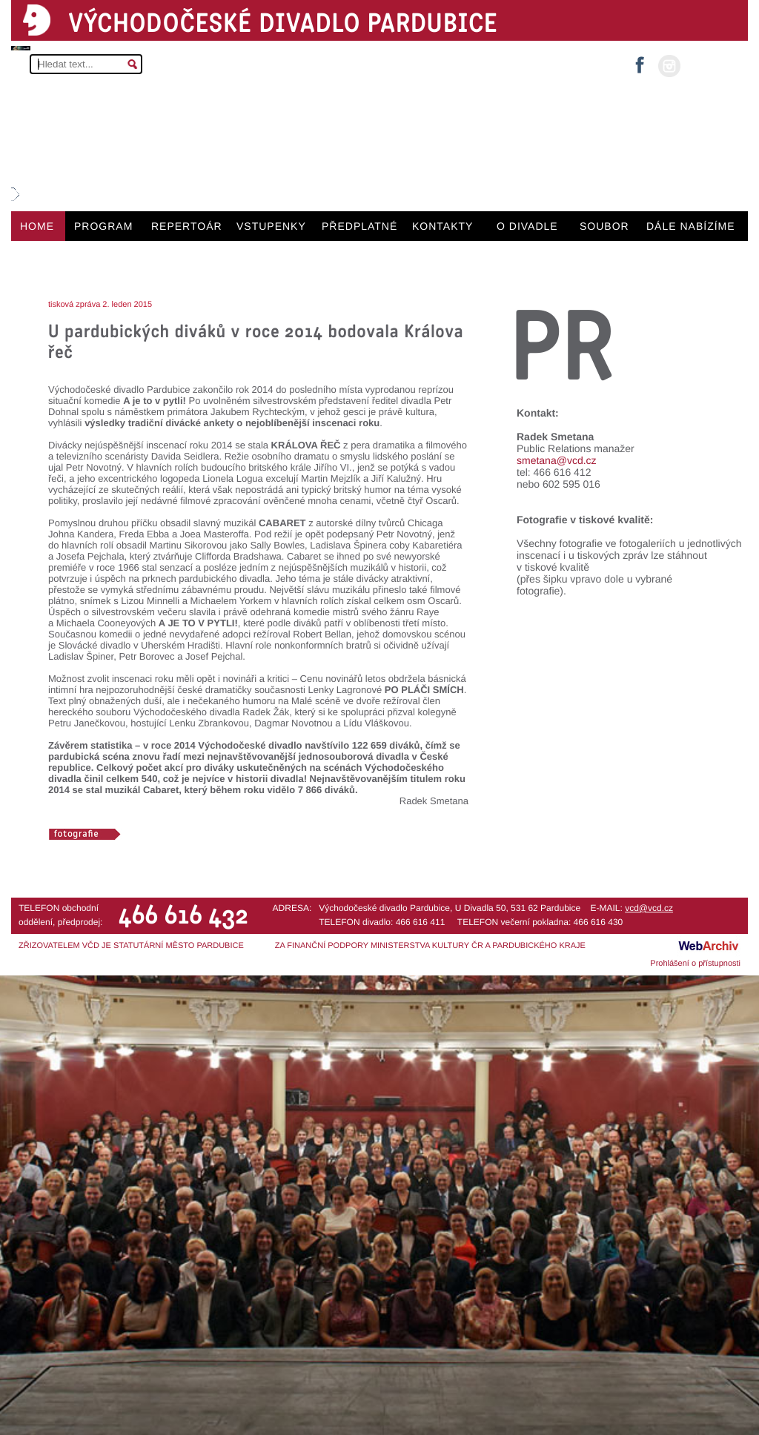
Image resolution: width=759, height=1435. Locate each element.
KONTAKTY (442, 226)
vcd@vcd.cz (649, 908)
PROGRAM (103, 226)
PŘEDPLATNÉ (359, 226)
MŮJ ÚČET (713, 65)
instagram (669, 66)
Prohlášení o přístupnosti (695, 963)
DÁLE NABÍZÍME (690, 226)
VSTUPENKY (271, 226)
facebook (640, 60)
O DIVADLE (527, 226)
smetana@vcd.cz (557, 460)
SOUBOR (604, 226)
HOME (37, 226)
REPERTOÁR (186, 226)
